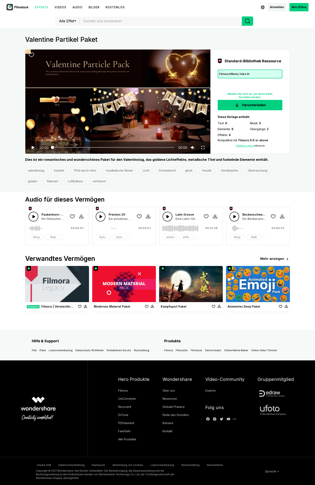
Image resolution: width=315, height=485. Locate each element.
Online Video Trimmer (264, 350)
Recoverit (124, 406)
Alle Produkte (127, 439)
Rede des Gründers (176, 415)
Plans (43, 350)
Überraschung (257, 170)
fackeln (59, 170)
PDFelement (126, 423)
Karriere (168, 423)
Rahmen (52, 181)
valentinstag (36, 170)
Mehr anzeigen (275, 259)
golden (32, 181)
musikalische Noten (119, 170)
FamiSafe (124, 431)
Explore (210, 390)
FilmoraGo (182, 350)
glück (189, 170)
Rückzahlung (141, 350)
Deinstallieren (234, 464)
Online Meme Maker (236, 350)
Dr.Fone (123, 415)
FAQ (34, 350)
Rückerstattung (206, 464)
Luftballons (75, 181)
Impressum (104, 464)
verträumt (99, 181)
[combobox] (161, 21)
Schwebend (167, 170)
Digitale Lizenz (245, 145)
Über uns (169, 390)
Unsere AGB (43, 464)
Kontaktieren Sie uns (119, 350)
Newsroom (170, 398)
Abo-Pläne (298, 7)
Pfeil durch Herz (85, 170)
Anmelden (277, 7)
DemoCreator (213, 350)
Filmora (168, 350)
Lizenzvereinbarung (61, 350)
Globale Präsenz (174, 406)
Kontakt (167, 431)
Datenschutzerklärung (74, 464)
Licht (145, 170)
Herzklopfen (229, 170)
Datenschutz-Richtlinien (89, 350)
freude (206, 170)
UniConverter (127, 398)
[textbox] (161, 21)
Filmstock (196, 350)
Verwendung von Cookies (136, 464)
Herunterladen (250, 105)
